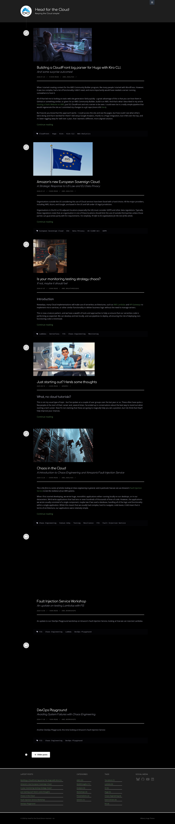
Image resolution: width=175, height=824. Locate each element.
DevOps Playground (83, 632)
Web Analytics (84, 134)
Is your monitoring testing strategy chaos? (68, 279)
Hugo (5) (108, 792)
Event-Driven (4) (111, 800)
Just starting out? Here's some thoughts (67, 382)
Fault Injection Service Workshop (61, 601)
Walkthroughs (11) (83, 784)
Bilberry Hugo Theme (147, 818)
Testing (76, 523)
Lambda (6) (109, 784)
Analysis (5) (81, 788)
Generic (65, 386)
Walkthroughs (72, 288)
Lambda (68, 632)
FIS (63, 334)
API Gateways (135, 304)
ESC (67, 231)
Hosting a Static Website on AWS (50, 104)
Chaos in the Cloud (51, 468)
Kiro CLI (70, 134)
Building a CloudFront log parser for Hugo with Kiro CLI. (79, 67)
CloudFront (44, 134)
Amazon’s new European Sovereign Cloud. (68, 182)
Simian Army (64, 523)
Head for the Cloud (52, 10)
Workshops (71, 611)
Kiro (61, 134)
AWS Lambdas (119, 304)
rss (53, 818)
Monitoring (94, 334)
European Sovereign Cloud (51, 231)
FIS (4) (107, 804)
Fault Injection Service (114, 523)
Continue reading (45, 124)
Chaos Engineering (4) (113, 796)
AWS (64, 77)
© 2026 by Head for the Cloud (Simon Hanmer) (36, 818)
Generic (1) (81, 800)
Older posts (41, 754)
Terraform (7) (110, 780)
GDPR (105, 231)
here (104, 107)
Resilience (88, 523)
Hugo (54, 134)
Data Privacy (78, 231)
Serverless (54, 334)
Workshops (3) (82, 792)
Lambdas (42, 334)
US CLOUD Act (94, 231)
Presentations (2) (83, 796)
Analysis (70, 77)
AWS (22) (80, 780)
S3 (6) (107, 788)
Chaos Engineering (76, 334)
